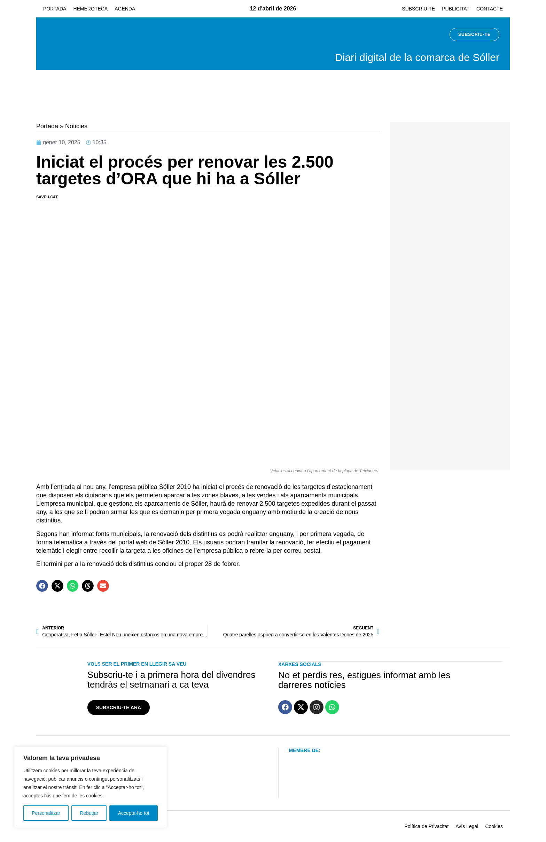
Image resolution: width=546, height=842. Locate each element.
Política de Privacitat (426, 826)
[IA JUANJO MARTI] (450, 459)
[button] (42, 586)
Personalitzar (46, 813)
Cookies (494, 826)
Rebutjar (89, 813)
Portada (54, 9)
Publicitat (455, 9)
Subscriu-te (418, 9)
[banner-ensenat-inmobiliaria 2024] (450, 231)
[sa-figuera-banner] (450, 345)
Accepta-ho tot (133, 813)
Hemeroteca (90, 9)
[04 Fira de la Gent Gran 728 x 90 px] (152, 107)
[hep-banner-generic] (394, 107)
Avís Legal (466, 826)
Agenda (125, 9)
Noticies (76, 126)
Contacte (489, 9)
